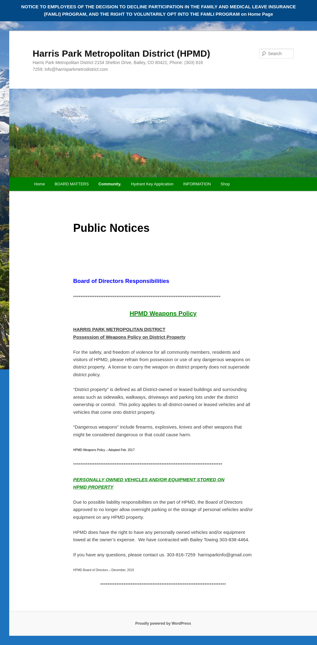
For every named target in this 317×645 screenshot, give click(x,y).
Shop (225, 184)
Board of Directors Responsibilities (121, 281)
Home (39, 184)
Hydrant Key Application (152, 184)
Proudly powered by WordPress (163, 623)
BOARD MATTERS (71, 184)
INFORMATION (197, 184)
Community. (109, 184)
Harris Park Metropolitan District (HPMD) (121, 53)
